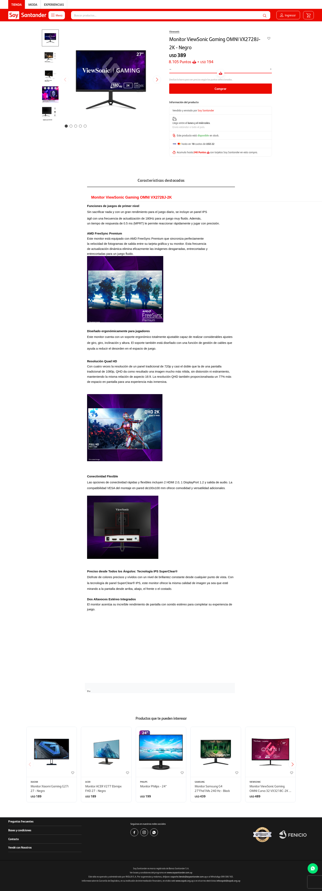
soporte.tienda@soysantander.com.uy (189, 876)
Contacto (13, 839)
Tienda (16, 4)
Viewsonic (174, 31)
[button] (264, 15)
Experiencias (54, 4)
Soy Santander (206, 110)
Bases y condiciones (19, 830)
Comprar (221, 88)
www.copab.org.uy (184, 880)
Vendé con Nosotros (20, 847)
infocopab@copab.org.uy (228, 880)
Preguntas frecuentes (20, 821)
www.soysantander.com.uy (179, 872)
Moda (32, 4)
